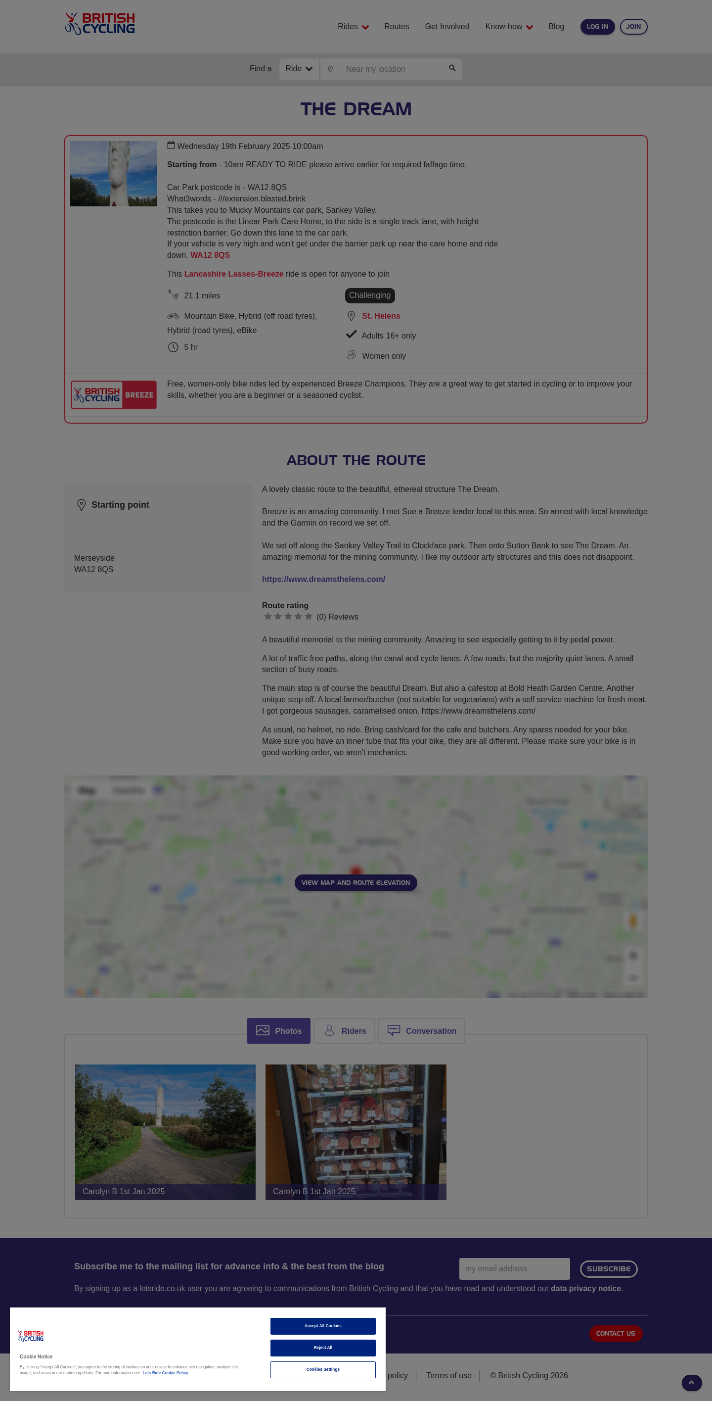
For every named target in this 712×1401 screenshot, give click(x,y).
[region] (198, 1349)
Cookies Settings (323, 1369)
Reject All (323, 1348)
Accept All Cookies (323, 1326)
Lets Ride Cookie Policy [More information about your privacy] (165, 1373)
